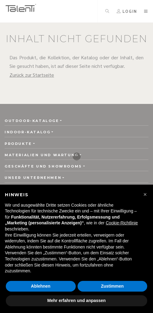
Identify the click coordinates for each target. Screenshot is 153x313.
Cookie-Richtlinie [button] (122, 222)
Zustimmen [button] (112, 286)
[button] (145, 194)
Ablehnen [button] (40, 286)
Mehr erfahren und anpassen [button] (76, 300)
